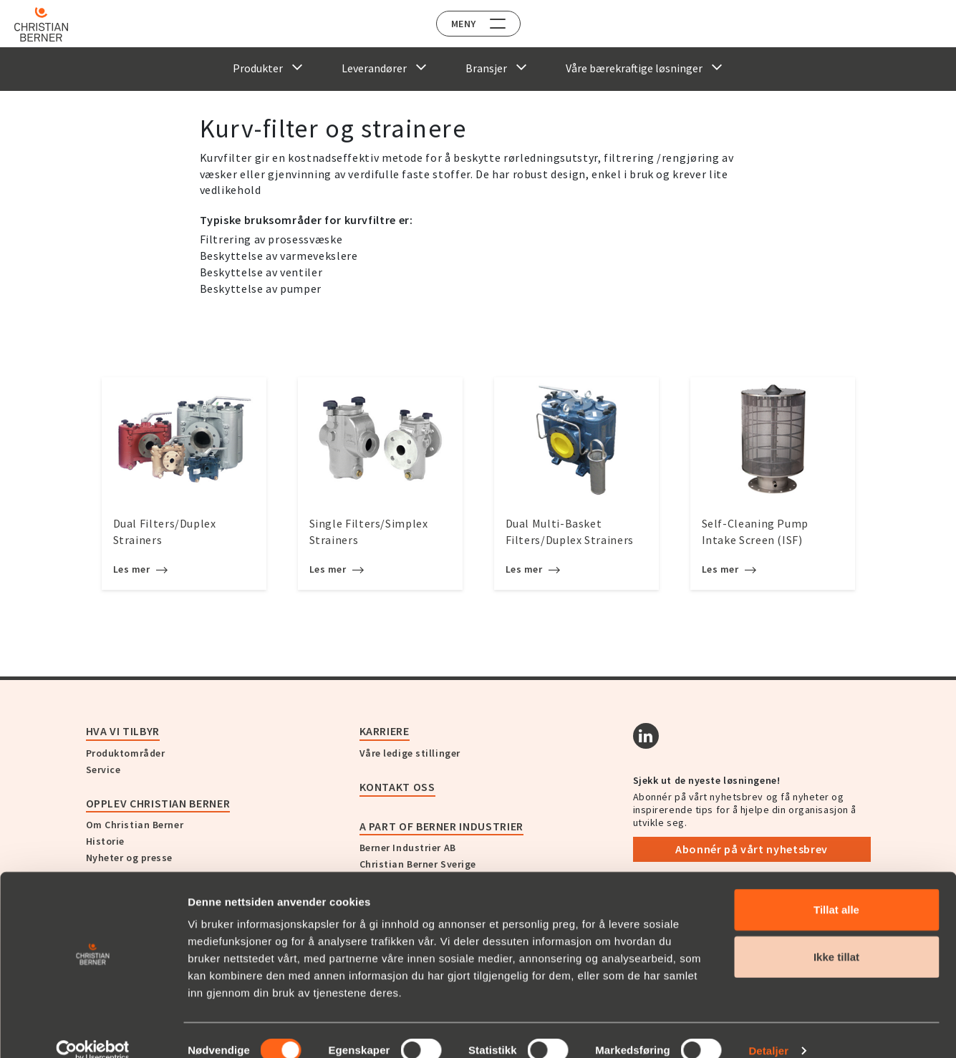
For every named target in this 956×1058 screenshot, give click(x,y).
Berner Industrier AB (407, 847)
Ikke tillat (836, 936)
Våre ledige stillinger (409, 753)
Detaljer (768, 1030)
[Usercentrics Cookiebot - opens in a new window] (92, 1030)
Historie (105, 841)
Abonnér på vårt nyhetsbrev (751, 849)
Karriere (384, 731)
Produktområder (125, 753)
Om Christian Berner (135, 824)
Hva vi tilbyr (123, 731)
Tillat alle (836, 889)
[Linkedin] (646, 736)
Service (103, 769)
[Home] (52, 24)
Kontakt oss (397, 787)
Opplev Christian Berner (158, 803)
